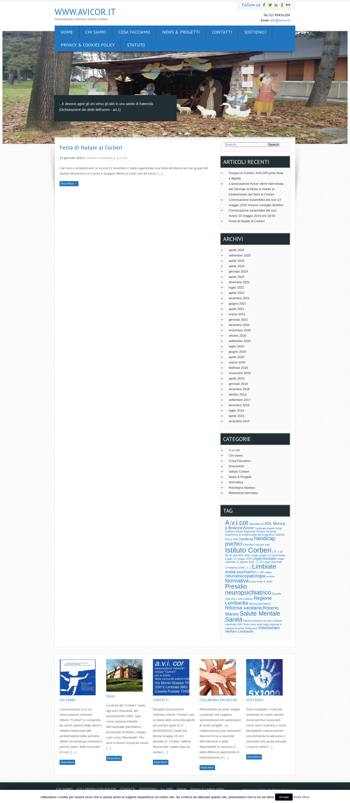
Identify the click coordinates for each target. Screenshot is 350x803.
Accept (284, 797)
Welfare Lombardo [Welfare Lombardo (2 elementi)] (239, 631)
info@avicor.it (280, 20)
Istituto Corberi (239, 471)
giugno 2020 (237, 351)
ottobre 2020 (237, 335)
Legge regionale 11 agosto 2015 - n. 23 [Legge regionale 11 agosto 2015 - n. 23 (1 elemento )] (254, 560)
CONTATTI (222, 32)
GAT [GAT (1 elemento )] (235, 539)
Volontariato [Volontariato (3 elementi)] (269, 628)
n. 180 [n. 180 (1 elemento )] (260, 572)
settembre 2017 (240, 400)
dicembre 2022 (239, 282)
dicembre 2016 (239, 405)
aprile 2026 (236, 250)
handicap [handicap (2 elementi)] (246, 539)
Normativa (236, 482)
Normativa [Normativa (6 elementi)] (237, 581)
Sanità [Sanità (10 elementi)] (233, 619)
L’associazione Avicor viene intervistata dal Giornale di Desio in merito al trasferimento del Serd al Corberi (256, 189)
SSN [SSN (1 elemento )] (239, 624)
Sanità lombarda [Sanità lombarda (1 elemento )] (252, 620)
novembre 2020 (240, 330)
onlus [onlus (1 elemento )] (253, 581)
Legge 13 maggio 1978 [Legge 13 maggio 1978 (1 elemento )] (238, 558)
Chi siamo (236, 455)
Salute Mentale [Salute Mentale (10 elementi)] (260, 613)
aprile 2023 (236, 277)
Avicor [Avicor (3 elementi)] (248, 528)
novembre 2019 (240, 373)
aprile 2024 (236, 266)
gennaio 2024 (238, 271)
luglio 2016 (236, 410)
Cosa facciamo (134, 32)
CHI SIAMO (95, 32)
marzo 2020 (237, 362)
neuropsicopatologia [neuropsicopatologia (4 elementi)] (245, 575)
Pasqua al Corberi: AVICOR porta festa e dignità (256, 175)
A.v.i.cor (121, 158)
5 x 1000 (167, 789)
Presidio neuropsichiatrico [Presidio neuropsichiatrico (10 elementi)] (248, 589)
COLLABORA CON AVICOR (218, 700)
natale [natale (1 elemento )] (268, 572)
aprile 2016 (236, 416)
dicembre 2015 (239, 421)
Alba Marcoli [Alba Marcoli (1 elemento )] (256, 523)
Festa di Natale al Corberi (91, 147)
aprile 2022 (236, 293)
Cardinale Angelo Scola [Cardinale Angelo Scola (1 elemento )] (268, 528)
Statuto (136, 45)
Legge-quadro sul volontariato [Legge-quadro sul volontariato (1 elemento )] (268, 555)
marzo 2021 (237, 314)
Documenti (236, 466)
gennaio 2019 (238, 384)
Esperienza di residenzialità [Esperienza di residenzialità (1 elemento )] (241, 534)
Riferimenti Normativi (243, 493)
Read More (67, 762)
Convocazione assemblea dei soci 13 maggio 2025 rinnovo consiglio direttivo (256, 202)
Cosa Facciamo (240, 461)
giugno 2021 (237, 303)
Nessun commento (100, 158)
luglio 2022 (236, 287)
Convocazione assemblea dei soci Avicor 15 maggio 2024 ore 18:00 (253, 213)
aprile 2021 (236, 309)
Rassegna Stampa (242, 487)
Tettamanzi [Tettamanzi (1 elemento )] (251, 628)
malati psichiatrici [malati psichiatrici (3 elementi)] (240, 572)
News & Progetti (181, 32)
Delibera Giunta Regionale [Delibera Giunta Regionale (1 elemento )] (240, 531)
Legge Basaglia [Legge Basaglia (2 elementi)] (264, 558)
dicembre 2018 (239, 389)
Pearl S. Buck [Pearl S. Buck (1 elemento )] (264, 581)
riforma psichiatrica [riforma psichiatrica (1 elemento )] (260, 603)
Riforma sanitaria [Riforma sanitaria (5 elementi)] (243, 607)
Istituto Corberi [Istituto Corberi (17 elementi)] (248, 550)
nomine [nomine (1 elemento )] (270, 576)
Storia (110, 696)
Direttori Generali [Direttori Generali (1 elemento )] (266, 531)
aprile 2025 (236, 261)
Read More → (69, 183)
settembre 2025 (240, 255)
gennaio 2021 (238, 319)
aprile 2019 (236, 378)
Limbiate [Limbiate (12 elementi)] (264, 566)
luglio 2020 (236, 346)
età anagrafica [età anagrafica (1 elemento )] (265, 534)
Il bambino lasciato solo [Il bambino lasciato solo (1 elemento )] (256, 544)
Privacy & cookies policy (88, 45)
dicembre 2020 (239, 325)
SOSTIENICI (255, 32)
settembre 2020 (240, 341)
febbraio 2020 (238, 368)
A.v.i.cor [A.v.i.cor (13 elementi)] (236, 522)
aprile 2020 (236, 357)
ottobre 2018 (237, 394)
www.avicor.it (85, 12)
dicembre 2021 (239, 298)
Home (67, 32)
